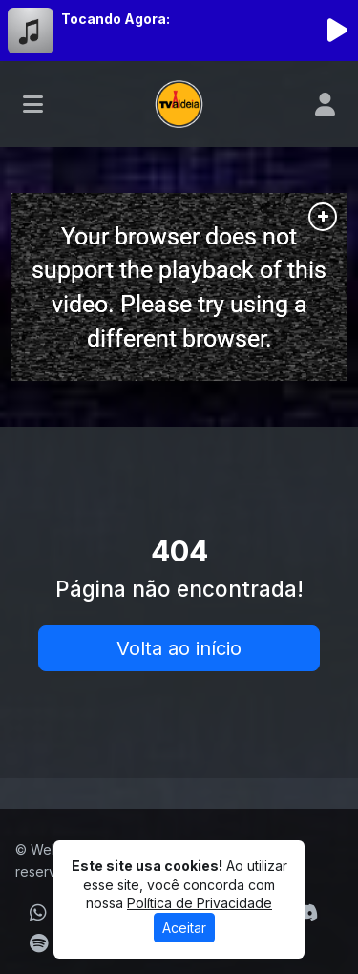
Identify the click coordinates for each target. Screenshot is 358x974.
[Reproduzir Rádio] (337, 30)
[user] (325, 104)
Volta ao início (179, 648)
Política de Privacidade (199, 903)
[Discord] (306, 912)
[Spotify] (39, 943)
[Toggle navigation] (32, 104)
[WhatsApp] (38, 912)
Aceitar (184, 928)
